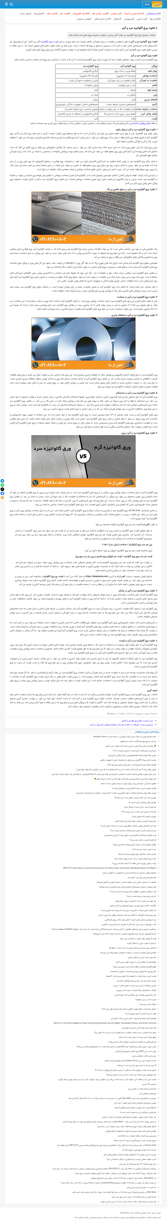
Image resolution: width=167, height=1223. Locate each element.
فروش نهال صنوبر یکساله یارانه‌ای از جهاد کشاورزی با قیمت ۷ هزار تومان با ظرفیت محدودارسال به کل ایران (116, 793)
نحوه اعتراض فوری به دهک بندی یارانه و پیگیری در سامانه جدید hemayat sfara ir (124, 736)
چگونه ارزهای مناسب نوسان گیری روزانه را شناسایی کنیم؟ (134, 844)
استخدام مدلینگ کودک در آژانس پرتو (142, 1088)
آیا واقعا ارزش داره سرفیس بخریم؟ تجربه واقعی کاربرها (135, 1107)
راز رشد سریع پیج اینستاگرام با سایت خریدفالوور (138, 741)
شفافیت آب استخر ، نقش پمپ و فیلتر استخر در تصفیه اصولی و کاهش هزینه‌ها (126, 882)
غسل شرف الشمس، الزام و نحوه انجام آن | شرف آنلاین (135, 821)
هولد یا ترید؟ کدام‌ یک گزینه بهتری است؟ (140, 1013)
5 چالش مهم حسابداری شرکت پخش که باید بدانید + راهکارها (132, 948)
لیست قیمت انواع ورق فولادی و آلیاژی (137, 720)
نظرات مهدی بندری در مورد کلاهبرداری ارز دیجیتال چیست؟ (134, 788)
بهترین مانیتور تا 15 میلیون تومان (144, 816)
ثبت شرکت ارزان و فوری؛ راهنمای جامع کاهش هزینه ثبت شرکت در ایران (129, 1117)
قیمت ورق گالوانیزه (49, 41)
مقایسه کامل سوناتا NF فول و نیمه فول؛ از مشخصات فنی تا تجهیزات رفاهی (128, 760)
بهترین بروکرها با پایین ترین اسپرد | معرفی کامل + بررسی (134, 985)
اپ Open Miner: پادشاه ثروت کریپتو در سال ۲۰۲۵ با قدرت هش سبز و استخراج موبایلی (123, 1178)
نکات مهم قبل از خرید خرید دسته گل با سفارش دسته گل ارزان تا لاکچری (129, 924)
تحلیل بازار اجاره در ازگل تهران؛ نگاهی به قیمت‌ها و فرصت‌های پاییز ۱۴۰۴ (129, 1009)
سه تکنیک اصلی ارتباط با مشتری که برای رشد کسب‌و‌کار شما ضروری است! (128, 910)
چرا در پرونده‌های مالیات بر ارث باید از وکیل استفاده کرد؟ (135, 858)
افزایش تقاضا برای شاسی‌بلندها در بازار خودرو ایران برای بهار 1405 (131, 764)
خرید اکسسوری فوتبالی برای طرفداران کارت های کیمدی (135, 995)
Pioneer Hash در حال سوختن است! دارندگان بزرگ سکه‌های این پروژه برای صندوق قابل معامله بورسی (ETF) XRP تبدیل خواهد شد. (106, 1145)
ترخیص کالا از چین (149, 1084)
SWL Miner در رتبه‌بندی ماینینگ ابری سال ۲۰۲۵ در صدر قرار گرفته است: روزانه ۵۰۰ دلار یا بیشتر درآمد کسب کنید (114, 1192)
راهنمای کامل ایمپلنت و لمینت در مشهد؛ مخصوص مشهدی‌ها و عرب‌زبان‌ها (128, 952)
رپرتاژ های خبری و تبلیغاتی (147, 732)
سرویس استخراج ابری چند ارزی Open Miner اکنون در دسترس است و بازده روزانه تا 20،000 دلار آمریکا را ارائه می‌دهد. (112, 1098)
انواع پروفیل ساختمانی (140, 123)
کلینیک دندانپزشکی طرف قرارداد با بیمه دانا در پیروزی (136, 990)
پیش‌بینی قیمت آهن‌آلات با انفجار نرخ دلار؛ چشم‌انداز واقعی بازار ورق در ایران (121, 724)
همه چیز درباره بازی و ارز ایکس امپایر (142, 957)
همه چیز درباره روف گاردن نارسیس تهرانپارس (139, 1027)
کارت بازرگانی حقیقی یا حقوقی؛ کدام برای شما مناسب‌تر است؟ (133, 891)
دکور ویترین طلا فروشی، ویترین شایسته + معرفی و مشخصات (133, 971)
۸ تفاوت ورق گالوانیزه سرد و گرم (139, 28)
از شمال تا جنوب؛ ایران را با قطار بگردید (141, 943)
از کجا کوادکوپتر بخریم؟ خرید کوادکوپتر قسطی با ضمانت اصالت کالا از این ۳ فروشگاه (124, 933)
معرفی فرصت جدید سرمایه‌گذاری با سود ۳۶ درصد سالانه (135, 1140)
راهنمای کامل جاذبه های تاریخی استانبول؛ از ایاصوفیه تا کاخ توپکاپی (130, 1131)
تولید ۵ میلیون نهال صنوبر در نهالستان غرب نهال (138, 938)
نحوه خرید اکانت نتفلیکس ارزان (144, 1056)
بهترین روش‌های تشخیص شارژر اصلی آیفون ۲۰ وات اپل (135, 1103)
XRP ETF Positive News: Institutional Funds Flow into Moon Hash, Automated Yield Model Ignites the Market (109, 868)
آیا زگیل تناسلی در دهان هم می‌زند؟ (143, 840)
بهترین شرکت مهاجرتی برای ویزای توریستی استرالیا (137, 854)
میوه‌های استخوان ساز (148, 1093)
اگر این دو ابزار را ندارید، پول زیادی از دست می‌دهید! (136, 1065)
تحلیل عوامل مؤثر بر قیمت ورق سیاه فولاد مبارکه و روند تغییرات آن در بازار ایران (126, 1126)
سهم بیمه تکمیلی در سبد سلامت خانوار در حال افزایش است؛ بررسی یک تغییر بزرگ (125, 1032)
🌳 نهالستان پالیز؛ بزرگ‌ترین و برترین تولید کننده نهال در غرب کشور (131, 746)
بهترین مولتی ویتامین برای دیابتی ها (142, 802)
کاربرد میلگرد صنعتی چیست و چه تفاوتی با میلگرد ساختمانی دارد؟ (131, 1159)
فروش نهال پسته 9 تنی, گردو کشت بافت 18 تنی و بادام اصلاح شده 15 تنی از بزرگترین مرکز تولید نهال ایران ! (116, 769)
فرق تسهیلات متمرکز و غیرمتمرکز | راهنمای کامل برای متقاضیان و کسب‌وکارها (127, 886)
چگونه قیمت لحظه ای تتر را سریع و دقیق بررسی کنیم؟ (136, 962)
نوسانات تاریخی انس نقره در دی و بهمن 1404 (138, 811)
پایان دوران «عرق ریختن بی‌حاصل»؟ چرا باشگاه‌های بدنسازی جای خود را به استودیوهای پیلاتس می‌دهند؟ (116, 1046)
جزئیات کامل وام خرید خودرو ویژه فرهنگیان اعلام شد (136, 980)
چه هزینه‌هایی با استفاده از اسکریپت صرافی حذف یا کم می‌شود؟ (132, 1041)
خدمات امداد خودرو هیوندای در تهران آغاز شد (139, 1150)
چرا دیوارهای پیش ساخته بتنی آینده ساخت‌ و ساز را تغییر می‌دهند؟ (131, 1074)
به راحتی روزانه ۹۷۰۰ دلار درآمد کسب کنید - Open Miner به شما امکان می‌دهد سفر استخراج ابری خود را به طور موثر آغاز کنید (109, 1121)
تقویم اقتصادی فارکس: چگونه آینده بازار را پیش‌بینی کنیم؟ (134, 966)
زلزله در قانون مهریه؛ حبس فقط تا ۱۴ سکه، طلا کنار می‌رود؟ (134, 863)
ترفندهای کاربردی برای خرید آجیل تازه (142, 877)
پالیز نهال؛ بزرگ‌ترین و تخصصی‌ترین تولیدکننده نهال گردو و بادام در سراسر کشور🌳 (125, 778)
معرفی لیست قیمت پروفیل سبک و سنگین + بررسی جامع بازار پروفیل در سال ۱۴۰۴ (125, 1070)
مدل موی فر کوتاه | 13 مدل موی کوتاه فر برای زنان (137, 1164)
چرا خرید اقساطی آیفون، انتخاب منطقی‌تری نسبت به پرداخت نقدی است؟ (128, 825)
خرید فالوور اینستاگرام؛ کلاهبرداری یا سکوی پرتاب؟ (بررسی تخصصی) (130, 835)
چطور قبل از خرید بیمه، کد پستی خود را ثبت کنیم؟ (137, 1037)
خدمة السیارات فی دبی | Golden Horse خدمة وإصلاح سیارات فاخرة (130, 1060)
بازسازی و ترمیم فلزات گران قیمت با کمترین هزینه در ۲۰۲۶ (134, 750)
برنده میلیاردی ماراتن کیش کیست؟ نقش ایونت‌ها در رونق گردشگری (130, 919)
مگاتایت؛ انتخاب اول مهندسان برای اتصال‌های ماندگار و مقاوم (133, 905)
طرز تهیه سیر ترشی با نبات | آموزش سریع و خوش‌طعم (135, 901)
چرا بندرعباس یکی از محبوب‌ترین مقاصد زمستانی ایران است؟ (133, 830)
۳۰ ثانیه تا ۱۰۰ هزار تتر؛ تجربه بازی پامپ (141, 1187)
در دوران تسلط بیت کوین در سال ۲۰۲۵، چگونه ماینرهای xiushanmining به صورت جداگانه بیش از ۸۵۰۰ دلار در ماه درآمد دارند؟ (108, 1182)
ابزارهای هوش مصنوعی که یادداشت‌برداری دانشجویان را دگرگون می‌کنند (129, 872)
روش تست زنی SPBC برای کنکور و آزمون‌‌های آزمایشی (135, 1051)
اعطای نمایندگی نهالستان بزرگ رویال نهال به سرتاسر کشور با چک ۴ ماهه (128, 783)
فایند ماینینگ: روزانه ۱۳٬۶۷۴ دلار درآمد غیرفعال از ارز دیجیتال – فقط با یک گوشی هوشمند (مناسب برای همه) (115, 1173)
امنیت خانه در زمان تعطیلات (145, 999)
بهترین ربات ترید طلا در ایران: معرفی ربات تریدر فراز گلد (135, 797)
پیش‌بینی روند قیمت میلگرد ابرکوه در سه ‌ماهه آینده (137, 1135)
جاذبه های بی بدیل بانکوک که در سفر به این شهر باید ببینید (133, 1196)
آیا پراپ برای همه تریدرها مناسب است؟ (141, 896)
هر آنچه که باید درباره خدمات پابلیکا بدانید (140, 807)
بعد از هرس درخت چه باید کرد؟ (144, 849)
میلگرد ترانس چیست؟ (147, 1004)
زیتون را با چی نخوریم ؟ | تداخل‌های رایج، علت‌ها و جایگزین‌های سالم (130, 1154)
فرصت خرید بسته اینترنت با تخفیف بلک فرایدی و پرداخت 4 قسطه (131, 976)
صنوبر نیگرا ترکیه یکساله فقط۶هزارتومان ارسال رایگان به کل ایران (132, 755)
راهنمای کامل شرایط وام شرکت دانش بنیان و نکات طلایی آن (133, 1018)
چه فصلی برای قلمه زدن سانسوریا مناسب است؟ (138, 1112)
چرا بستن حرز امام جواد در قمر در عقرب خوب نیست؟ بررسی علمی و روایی (128, 1201)
